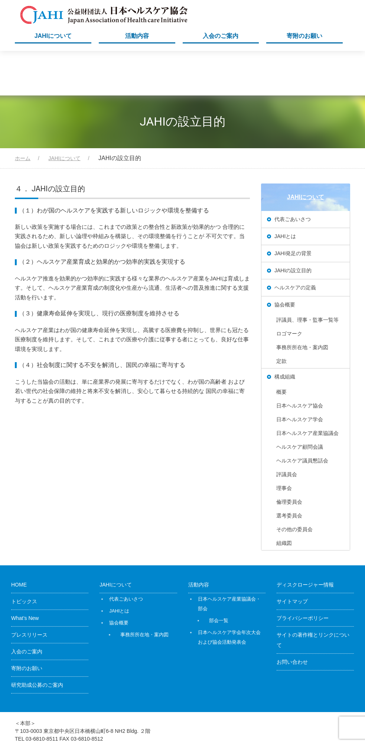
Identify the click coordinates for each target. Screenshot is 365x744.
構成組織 (284, 332)
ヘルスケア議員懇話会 (302, 416)
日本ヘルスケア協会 (299, 361)
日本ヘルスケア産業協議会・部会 (229, 559)
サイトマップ (292, 557)
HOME (19, 540)
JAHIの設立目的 (293, 226)
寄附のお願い (304, 36)
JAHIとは (285, 192)
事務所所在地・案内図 (302, 303)
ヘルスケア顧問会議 (299, 402)
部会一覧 (218, 576)
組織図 (284, 498)
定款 (281, 316)
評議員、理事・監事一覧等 (307, 275)
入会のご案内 (220, 36)
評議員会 (286, 430)
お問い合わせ (292, 617)
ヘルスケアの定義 (295, 243)
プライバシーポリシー (303, 573)
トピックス (24, 557)
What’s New (25, 573)
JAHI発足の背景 (293, 209)
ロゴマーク (289, 289)
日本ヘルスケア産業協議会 (307, 389)
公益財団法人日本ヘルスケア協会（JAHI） (278, 721)
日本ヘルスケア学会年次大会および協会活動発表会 (229, 592)
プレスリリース (29, 590)
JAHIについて (53, 36)
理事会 (284, 443)
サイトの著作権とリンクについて (313, 595)
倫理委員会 (289, 457)
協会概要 (284, 260)
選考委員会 (289, 471)
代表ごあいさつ (292, 175)
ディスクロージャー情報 (305, 540)
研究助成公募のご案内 (37, 640)
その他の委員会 (294, 485)
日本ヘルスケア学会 (299, 375)
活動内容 (137, 36)
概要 (281, 347)
